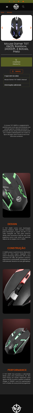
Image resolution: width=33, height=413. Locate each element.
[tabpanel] (16, 80)
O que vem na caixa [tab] (11, 76)
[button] (6, 6)
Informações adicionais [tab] (12, 85)
